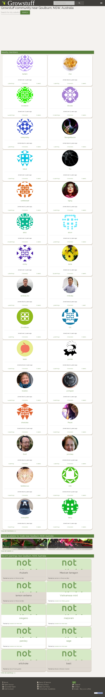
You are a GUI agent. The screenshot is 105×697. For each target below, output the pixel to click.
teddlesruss (25, 486)
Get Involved (7, 689)
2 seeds (38, 242)
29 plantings (56, 273)
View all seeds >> (7, 551)
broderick (24, 106)
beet (70, 547)
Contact (76, 687)
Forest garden (17, 669)
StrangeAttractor (70, 137)
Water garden (65, 601)
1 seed (84, 305)
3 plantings (11, 83)
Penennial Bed (20, 578)
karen (25, 359)
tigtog (70, 201)
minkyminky (25, 137)
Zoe (70, 74)
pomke (70, 359)
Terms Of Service (44, 682)
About (5, 682)
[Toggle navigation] (101, 3)
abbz (25, 232)
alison (70, 232)
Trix (70, 169)
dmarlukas (24, 422)
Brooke (70, 106)
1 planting (56, 83)
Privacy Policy (43, 684)
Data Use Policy (43, 687)
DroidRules (25, 327)
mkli (70, 486)
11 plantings (56, 178)
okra (24, 547)
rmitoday (70, 296)
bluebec (25, 391)
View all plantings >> (8, 673)
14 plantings (11, 115)
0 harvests (25, 83)
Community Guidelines (46, 689)
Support (76, 684)
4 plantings (56, 242)
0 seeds (38, 83)
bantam (25, 74)
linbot (25, 169)
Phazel (70, 422)
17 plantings (56, 115)
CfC (70, 327)
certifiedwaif (25, 201)
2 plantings (11, 178)
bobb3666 (25, 517)
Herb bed (19, 623)
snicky (25, 264)
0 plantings (11, 210)
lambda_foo (25, 296)
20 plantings (11, 242)
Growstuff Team (9, 687)
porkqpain (70, 391)
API (74, 682)
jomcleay (70, 454)
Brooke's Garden (64, 669)
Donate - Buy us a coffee (81, 689)
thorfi (25, 454)
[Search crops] (64, 3)
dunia (70, 264)
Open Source (7, 684)
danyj (70, 517)
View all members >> (8, 531)
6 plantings (11, 527)
